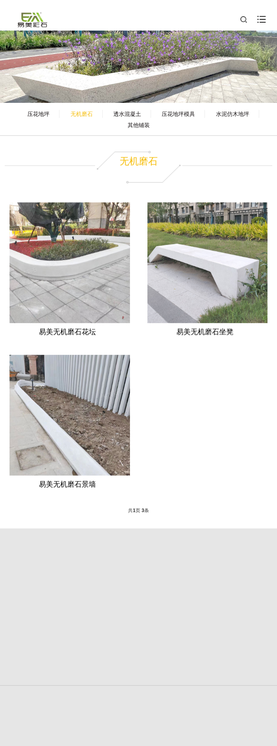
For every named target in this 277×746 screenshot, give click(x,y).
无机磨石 (82, 114)
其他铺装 (139, 125)
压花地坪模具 (178, 114)
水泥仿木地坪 (232, 114)
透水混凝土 (127, 114)
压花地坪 (38, 114)
